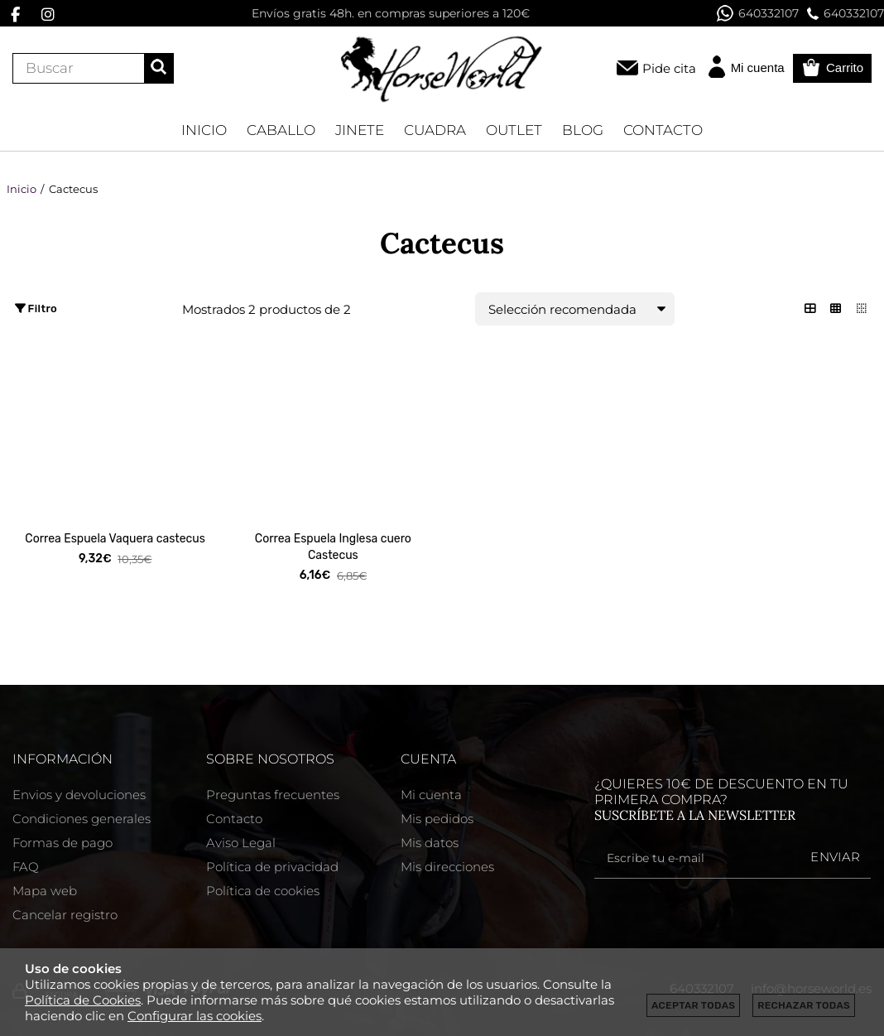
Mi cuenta (431, 794)
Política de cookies (262, 891)
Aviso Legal (241, 842)
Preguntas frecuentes (272, 794)
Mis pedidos (437, 818)
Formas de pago (62, 842)
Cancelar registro (65, 915)
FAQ (25, 867)
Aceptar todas (693, 1005)
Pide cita (669, 68)
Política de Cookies (83, 1000)
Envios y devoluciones (79, 794)
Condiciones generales (81, 818)
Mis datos (430, 842)
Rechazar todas (803, 1005)
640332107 (758, 13)
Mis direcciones (447, 867)
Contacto (234, 818)
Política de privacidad (272, 867)
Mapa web (44, 891)
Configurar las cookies (194, 1016)
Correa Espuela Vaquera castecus (115, 539)
